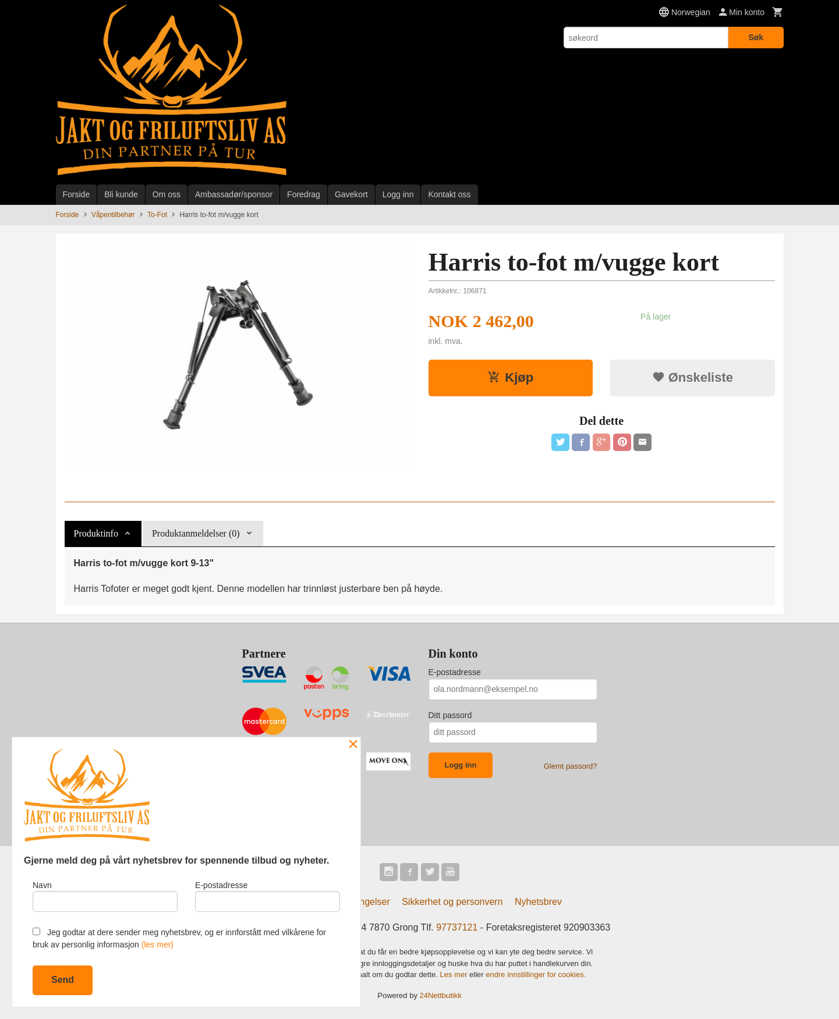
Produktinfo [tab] (96, 533)
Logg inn (398, 194)
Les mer (455, 975)
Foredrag (303, 194)
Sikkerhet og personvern (452, 902)
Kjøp (510, 377)
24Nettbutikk (441, 996)
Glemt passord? (570, 766)
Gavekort (351, 194)
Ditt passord (450, 715)
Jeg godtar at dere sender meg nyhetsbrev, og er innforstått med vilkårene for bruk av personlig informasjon (179, 938)
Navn (105, 895)
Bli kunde (121, 194)
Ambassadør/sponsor (233, 194)
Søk (755, 37)
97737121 (456, 928)
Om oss (166, 194)
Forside (76, 194)
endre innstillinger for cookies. (536, 975)
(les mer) (157, 944)
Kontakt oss (449, 194)
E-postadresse (455, 672)
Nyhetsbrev (538, 902)
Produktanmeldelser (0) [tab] (196, 533)
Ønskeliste (692, 377)
